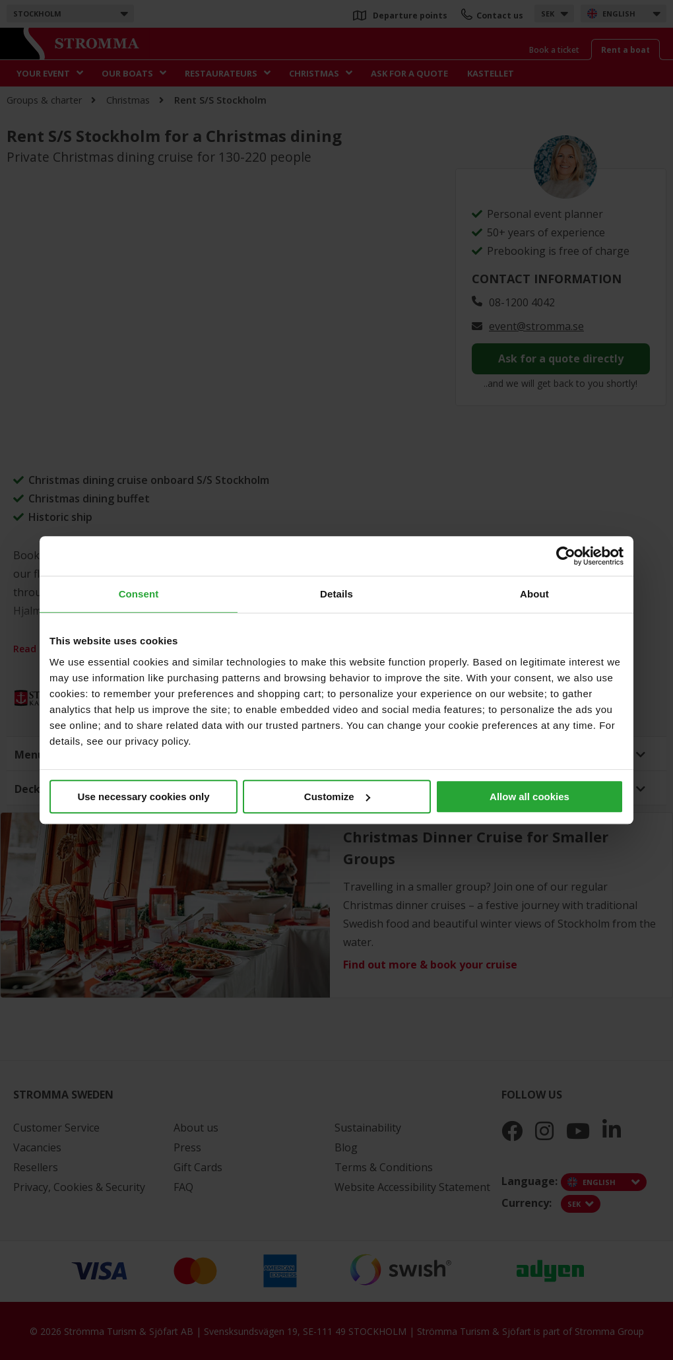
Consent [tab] (139, 593)
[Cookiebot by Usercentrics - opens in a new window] (566, 556)
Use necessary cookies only (143, 796)
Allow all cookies (529, 796)
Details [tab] (336, 593)
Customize (337, 796)
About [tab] (534, 593)
